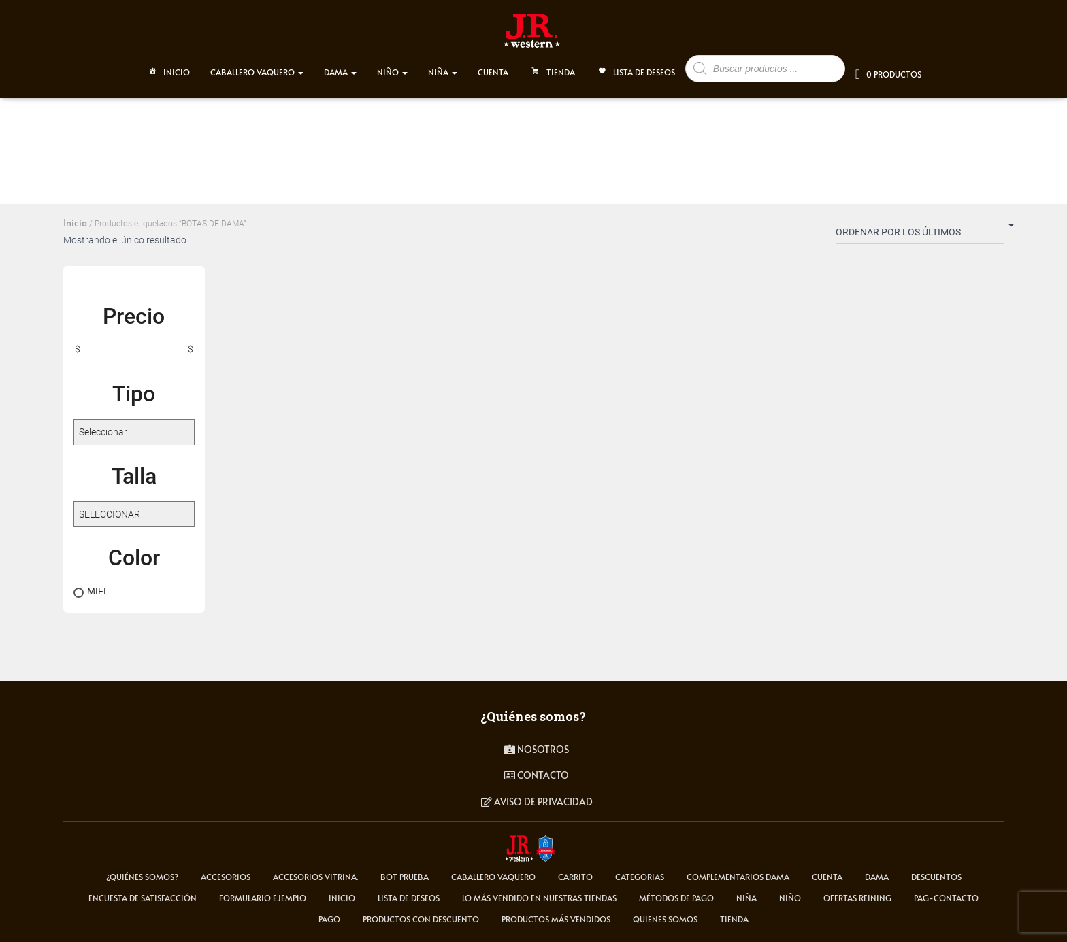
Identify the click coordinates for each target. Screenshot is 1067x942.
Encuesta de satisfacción (142, 897)
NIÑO (392, 69)
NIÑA (442, 69)
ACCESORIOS (225, 876)
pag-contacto (946, 897)
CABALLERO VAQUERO (256, 69)
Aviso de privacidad (537, 801)
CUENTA (493, 69)
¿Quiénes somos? (142, 876)
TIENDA (552, 71)
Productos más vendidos (556, 918)
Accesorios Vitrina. (315, 876)
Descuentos (936, 876)
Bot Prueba (404, 876)
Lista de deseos (635, 71)
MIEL (97, 591)
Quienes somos (665, 918)
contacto (536, 775)
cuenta (827, 876)
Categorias (639, 876)
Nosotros (536, 749)
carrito (575, 876)
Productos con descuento (421, 918)
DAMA (340, 69)
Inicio (168, 71)
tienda (734, 918)
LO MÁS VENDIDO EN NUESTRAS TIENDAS (539, 897)
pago (329, 918)
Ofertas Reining (857, 897)
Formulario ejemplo (262, 897)
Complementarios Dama (738, 876)
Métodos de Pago (676, 897)
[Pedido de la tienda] (920, 234)
